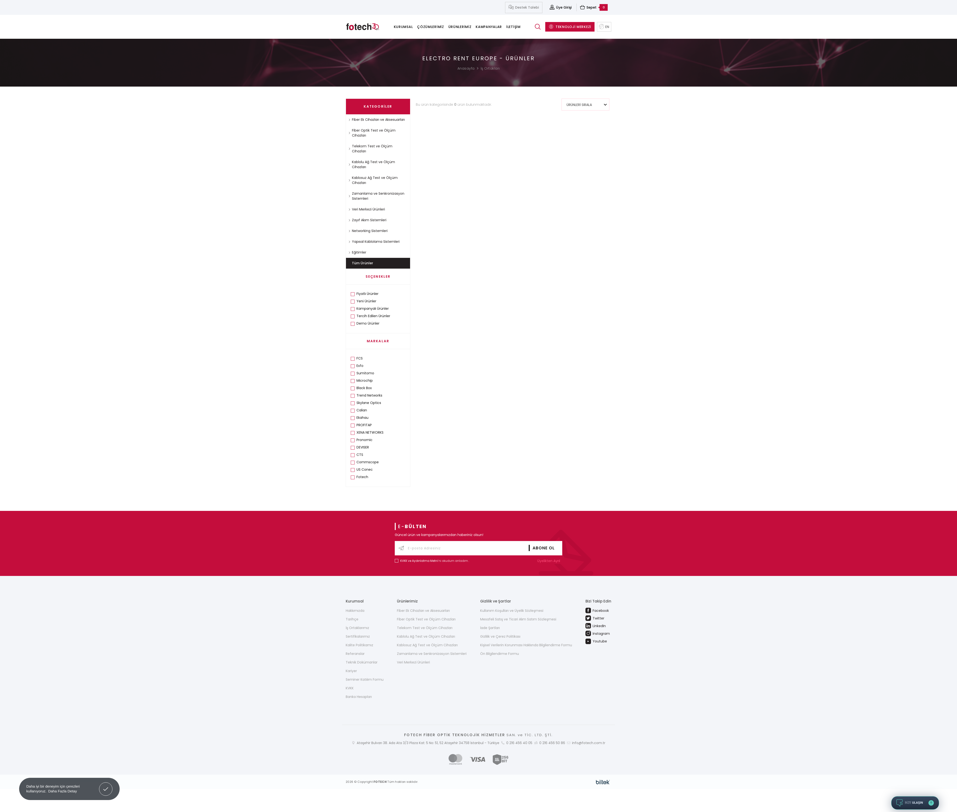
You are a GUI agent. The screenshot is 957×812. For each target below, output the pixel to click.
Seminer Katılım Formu (365, 679)
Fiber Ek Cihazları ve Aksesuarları (376, 119)
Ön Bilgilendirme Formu (499, 653)
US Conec (364, 469)
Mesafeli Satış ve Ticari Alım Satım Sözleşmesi (518, 619)
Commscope (367, 462)
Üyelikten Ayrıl (549, 560)
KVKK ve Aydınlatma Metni (419, 561)
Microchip (364, 380)
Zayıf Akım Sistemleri (367, 220)
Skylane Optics (368, 402)
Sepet (594, 7)
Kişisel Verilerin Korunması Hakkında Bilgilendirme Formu (526, 645)
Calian (361, 410)
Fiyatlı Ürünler (367, 293)
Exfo (359, 365)
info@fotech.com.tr (588, 742)
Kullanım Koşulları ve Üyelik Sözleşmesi (511, 610)
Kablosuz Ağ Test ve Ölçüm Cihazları (373, 180)
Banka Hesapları (359, 696)
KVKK (350, 688)
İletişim (513, 26)
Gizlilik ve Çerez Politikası (500, 636)
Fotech (362, 477)
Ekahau (362, 417)
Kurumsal (403, 26)
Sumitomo (365, 373)
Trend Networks (369, 395)
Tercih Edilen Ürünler (373, 316)
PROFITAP (364, 425)
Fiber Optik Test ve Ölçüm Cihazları (371, 133)
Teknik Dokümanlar (362, 662)
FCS (359, 358)
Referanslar (355, 653)
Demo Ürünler (367, 323)
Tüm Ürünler (362, 263)
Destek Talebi (524, 8)
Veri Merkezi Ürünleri (366, 209)
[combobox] (585, 104)
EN (604, 27)
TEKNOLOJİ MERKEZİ (570, 27)
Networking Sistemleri (368, 230)
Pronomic (364, 439)
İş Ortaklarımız (357, 627)
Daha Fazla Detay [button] (62, 791)
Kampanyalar (489, 26)
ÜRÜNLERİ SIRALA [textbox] (579, 104)
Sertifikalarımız (358, 636)
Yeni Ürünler (366, 301)
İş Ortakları (490, 68)
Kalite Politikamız (359, 645)
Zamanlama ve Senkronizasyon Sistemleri (376, 196)
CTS (359, 454)
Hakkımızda (355, 610)
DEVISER (362, 447)
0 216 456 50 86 (552, 742)
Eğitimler (357, 252)
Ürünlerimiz (460, 26)
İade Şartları (490, 627)
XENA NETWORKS (370, 432)
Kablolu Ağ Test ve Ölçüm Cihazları (371, 164)
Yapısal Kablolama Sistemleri (374, 241)
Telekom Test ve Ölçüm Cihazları (370, 149)
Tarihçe (352, 619)
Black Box (364, 388)
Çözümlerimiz (430, 26)
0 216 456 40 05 (519, 742)
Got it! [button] (106, 785)
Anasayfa (466, 68)
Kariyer (351, 670)
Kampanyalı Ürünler (372, 308)
